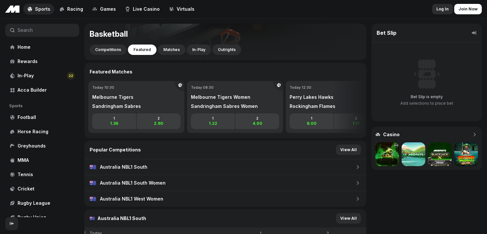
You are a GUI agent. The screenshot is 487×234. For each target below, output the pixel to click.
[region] (42, 118)
